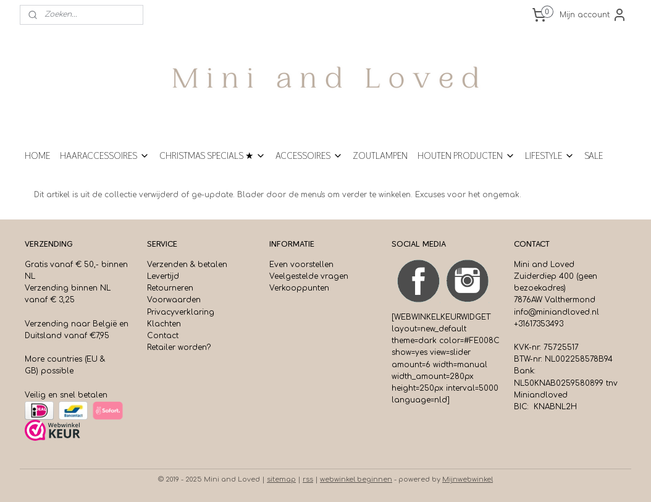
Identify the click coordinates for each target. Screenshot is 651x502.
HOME (37, 155)
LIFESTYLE (549, 155)
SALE (593, 155)
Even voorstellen (301, 264)
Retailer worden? (179, 347)
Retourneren (170, 288)
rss (308, 479)
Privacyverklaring (180, 312)
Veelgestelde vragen (308, 276)
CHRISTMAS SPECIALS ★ (212, 155)
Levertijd (163, 276)
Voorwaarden (174, 300)
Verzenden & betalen (187, 264)
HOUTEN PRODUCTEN (466, 155)
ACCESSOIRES (309, 155)
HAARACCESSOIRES (104, 155)
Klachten (164, 324)
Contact (162, 335)
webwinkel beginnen (356, 479)
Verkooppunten (299, 288)
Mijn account (593, 14)
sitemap (281, 479)
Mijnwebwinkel (467, 479)
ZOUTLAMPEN (380, 155)
